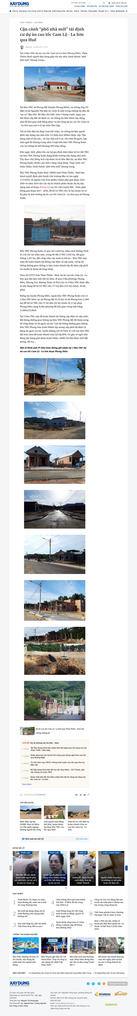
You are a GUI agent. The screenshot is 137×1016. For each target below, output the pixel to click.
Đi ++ (107, 11)
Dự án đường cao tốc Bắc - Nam (44, 743)
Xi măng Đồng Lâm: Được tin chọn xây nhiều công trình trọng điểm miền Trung (60, 973)
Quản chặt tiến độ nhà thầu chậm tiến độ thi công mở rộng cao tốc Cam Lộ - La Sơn (58, 778)
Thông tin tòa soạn (117, 984)
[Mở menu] (126, 11)
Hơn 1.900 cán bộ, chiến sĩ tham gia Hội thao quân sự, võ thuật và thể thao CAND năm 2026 (109, 925)
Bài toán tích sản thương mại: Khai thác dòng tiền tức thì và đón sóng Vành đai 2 (82, 960)
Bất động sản (92, 6)
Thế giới (101, 11)
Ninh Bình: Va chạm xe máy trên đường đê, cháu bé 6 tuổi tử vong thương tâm (32, 902)
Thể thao (83, 11)
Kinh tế (40, 11)
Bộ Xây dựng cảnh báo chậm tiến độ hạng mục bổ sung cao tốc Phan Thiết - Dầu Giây (59, 749)
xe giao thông (79, 6)
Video (112, 11)
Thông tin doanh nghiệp (25, 934)
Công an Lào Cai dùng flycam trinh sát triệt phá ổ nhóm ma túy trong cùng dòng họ (108, 902)
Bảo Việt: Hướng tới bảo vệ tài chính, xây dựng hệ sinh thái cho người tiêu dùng (26, 960)
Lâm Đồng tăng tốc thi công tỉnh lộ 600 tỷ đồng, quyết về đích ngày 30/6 (70, 914)
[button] (126, 868)
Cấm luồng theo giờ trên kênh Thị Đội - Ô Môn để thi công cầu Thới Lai (70, 902)
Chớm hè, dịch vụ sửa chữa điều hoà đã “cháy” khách (82, 880)
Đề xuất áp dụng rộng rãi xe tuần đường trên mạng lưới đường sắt (31, 914)
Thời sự (15, 11)
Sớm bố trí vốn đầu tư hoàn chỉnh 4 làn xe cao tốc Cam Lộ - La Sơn (78, 825)
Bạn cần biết (19, 973)
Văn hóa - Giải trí (72, 11)
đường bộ (45, 187)
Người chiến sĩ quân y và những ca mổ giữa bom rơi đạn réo (111, 880)
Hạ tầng (38, 23)
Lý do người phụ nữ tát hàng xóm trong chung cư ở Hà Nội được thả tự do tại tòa (54, 879)
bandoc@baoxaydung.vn (65, 1003)
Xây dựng (23, 11)
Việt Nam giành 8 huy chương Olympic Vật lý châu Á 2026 (108, 913)
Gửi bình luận (82, 839)
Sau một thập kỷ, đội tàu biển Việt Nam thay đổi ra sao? (32, 925)
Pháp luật (47, 11)
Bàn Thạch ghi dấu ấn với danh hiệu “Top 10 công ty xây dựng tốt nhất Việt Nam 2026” (54, 960)
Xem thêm (26, 784)
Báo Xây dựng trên (35, 795)
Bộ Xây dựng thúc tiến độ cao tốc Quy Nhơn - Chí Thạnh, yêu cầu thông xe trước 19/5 (57, 771)
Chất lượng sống (58, 11)
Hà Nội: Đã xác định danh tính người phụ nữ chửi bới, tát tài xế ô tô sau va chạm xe (25, 879)
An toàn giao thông (106, 6)
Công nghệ (92, 11)
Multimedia (120, 11)
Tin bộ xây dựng (122, 6)
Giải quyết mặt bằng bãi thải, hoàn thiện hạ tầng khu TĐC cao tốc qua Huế (54, 825)
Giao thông (32, 11)
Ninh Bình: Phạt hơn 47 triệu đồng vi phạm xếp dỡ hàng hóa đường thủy (70, 925)
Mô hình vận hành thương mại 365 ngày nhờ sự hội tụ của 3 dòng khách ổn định (111, 960)
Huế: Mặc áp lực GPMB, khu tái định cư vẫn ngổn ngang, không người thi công (30, 825)
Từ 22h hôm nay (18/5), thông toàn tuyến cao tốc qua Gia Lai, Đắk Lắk (58, 763)
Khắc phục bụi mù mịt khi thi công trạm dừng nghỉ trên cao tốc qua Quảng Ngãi (58, 756)
